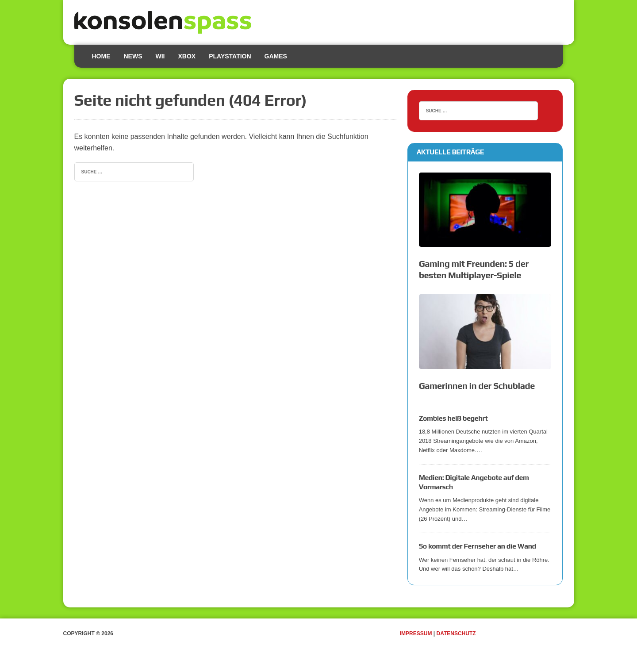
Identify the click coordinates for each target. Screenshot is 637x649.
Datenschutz (456, 633)
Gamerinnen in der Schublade (477, 385)
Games (276, 56)
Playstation (230, 56)
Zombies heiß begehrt (453, 418)
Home (101, 56)
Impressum (416, 633)
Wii (160, 56)
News (133, 56)
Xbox (187, 56)
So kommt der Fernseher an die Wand (477, 546)
